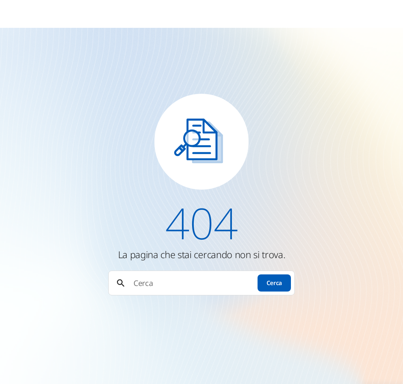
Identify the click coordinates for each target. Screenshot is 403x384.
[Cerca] (192, 283)
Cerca (274, 283)
